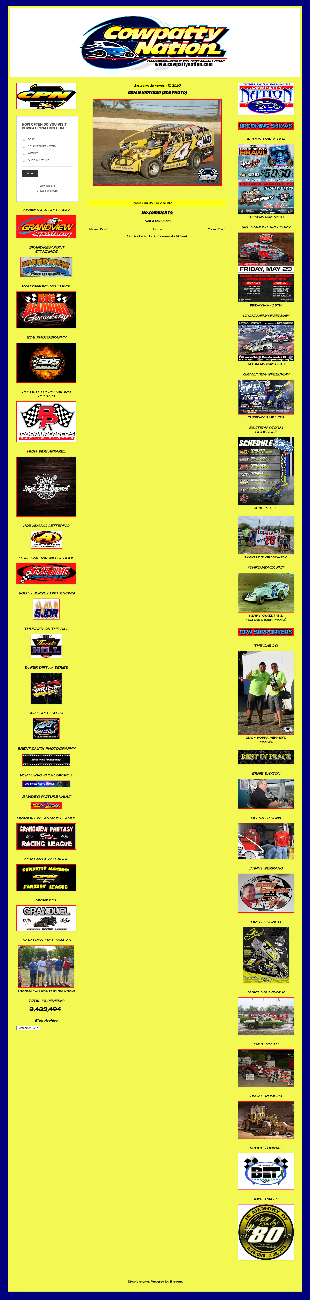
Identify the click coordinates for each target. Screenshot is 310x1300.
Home (157, 229)
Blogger (176, 1281)
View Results (47, 185)
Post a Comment (157, 220)
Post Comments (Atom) (168, 236)
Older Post (216, 229)
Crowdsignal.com (47, 190)
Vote (30, 173)
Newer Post (98, 229)
